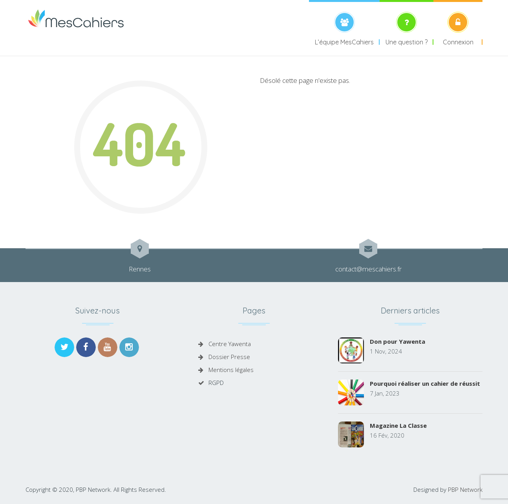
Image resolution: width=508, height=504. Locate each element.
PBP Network (465, 489)
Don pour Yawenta (397, 341)
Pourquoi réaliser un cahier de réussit (425, 383)
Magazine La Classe (398, 425)
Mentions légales (231, 370)
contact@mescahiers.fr (368, 268)
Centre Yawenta (229, 344)
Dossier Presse (229, 357)
